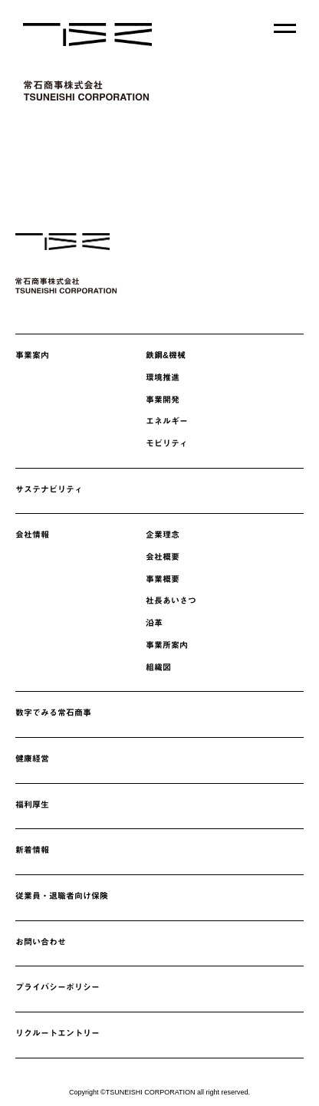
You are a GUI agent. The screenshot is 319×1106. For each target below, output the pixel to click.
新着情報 (32, 849)
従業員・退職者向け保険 (61, 895)
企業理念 (162, 534)
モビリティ (167, 443)
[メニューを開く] (285, 28)
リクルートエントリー (57, 1033)
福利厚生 (32, 804)
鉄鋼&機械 (166, 355)
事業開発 (162, 399)
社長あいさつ (171, 600)
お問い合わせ (40, 941)
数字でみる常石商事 (53, 712)
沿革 (154, 622)
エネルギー (167, 421)
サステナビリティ (49, 489)
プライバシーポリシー (57, 987)
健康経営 (32, 758)
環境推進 (162, 377)
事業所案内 (167, 645)
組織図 (158, 667)
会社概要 (162, 556)
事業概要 (162, 579)
